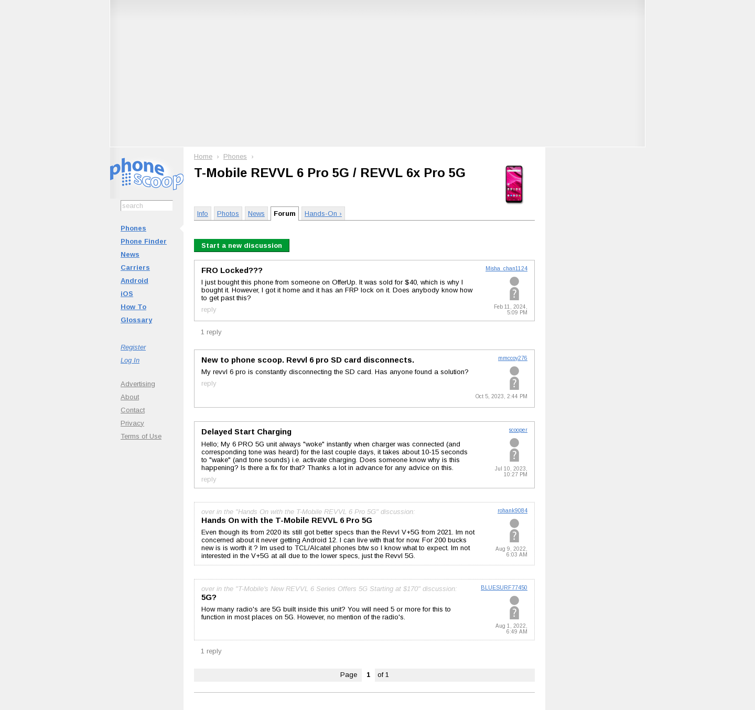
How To (133, 307)
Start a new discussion (241, 245)
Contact (133, 410)
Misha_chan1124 (506, 268)
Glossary (136, 320)
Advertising (138, 384)
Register (133, 347)
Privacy (132, 423)
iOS (127, 294)
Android (134, 281)
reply (209, 309)
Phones (133, 228)
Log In (130, 360)
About (130, 397)
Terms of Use (141, 436)
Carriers (135, 267)
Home (203, 156)
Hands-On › (323, 213)
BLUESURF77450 (504, 588)
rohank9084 (512, 511)
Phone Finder (144, 241)
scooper (518, 430)
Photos (228, 213)
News (130, 254)
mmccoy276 (512, 358)
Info (202, 213)
